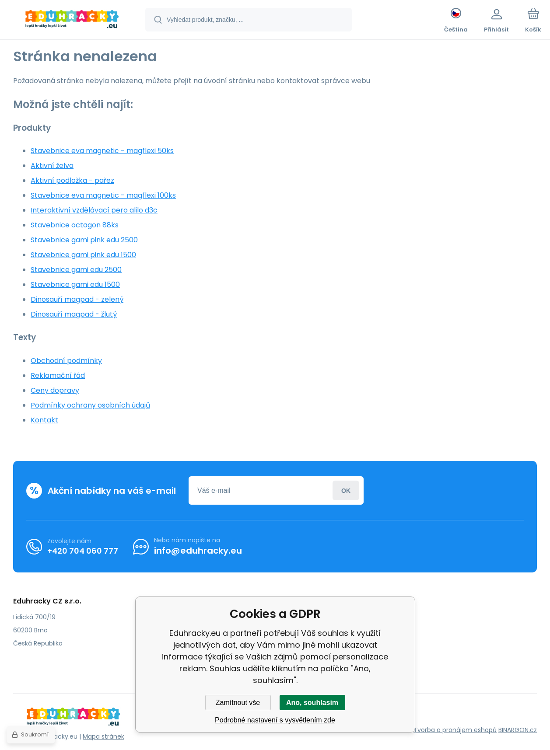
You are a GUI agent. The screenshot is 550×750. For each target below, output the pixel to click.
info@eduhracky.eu (198, 550)
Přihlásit (346, 490)
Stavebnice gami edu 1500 (75, 284)
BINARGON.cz (517, 730)
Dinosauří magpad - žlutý (74, 314)
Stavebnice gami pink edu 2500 (84, 240)
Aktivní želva (52, 165)
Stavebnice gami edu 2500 (76, 270)
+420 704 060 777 (82, 550)
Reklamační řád (58, 375)
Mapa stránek (103, 736)
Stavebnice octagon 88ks (75, 225)
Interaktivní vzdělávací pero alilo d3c (94, 210)
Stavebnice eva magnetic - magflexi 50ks (102, 151)
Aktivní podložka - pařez (72, 180)
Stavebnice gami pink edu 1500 (83, 255)
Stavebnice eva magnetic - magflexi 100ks (103, 195)
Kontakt (44, 420)
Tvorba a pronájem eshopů (455, 730)
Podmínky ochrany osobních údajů (90, 405)
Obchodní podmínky (66, 361)
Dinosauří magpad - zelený (77, 299)
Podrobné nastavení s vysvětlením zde (275, 720)
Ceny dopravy (55, 390)
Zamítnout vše (238, 702)
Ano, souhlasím (312, 702)
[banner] (72, 21)
